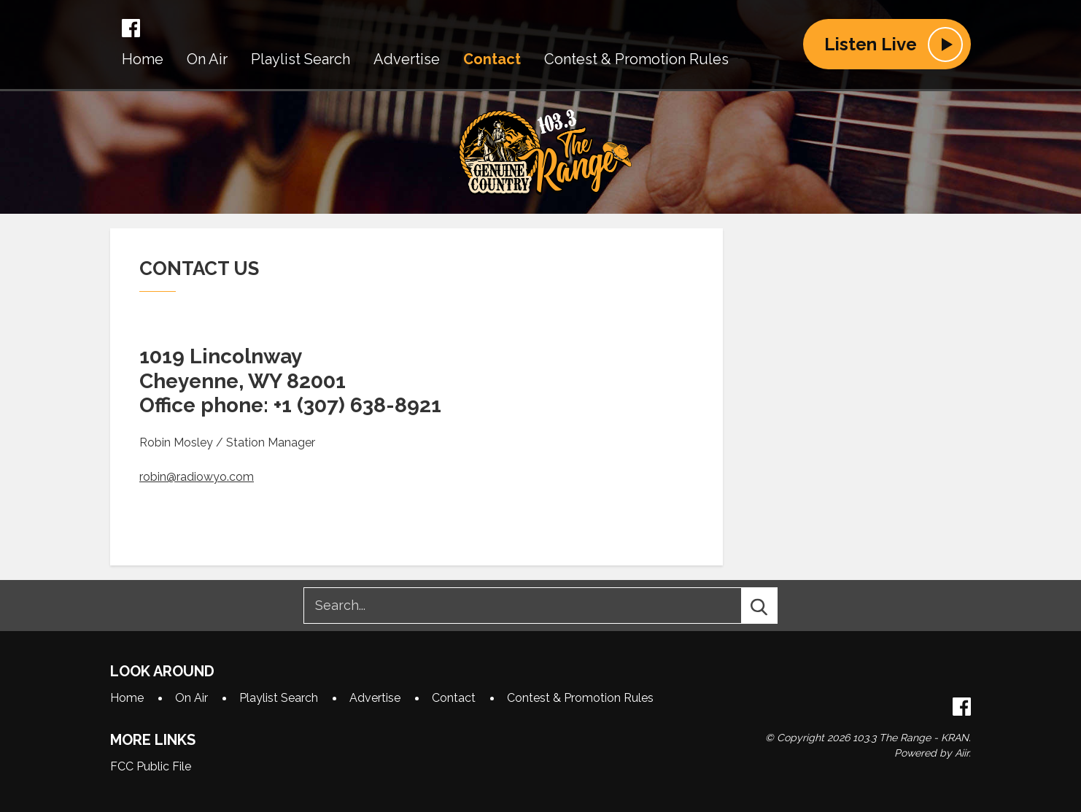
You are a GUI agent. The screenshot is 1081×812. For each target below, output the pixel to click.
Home (142, 59)
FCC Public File (150, 766)
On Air (207, 59)
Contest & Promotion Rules (636, 59)
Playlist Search (300, 59)
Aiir (962, 753)
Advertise (406, 59)
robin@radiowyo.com (196, 477)
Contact (492, 59)
